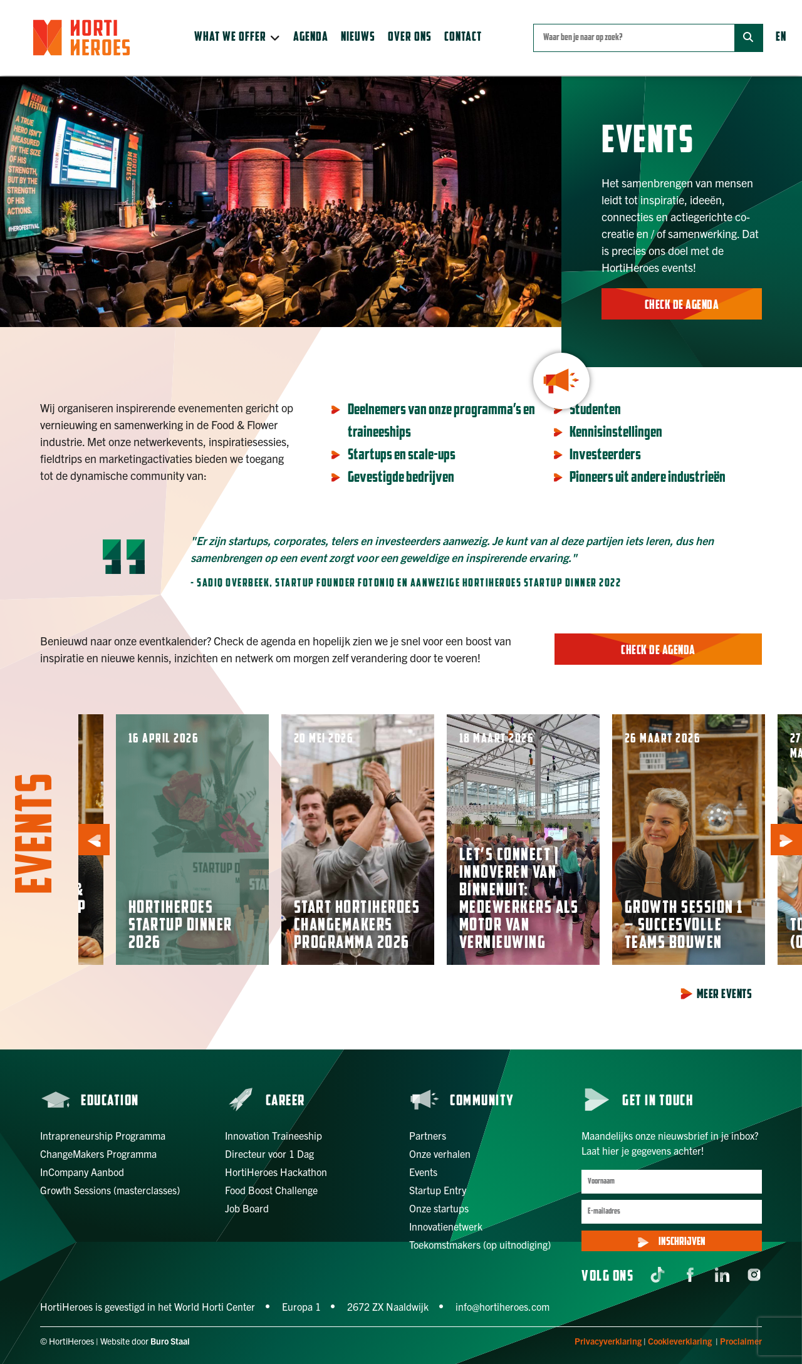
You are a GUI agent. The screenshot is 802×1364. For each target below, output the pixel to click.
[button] (237, 37)
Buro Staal (170, 1340)
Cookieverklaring (680, 1340)
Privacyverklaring (608, 1340)
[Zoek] (748, 37)
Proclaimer (741, 1340)
